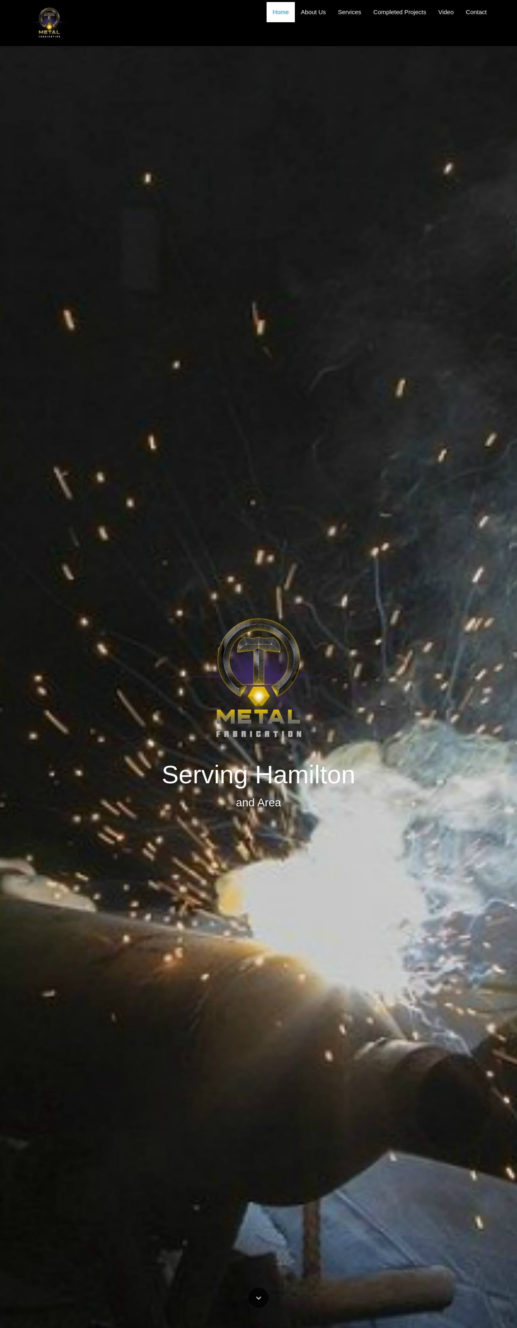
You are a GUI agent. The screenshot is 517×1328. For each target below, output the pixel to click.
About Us (313, 11)
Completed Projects (399, 11)
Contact (476, 11)
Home (281, 11)
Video (446, 11)
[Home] (49, 23)
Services (349, 11)
